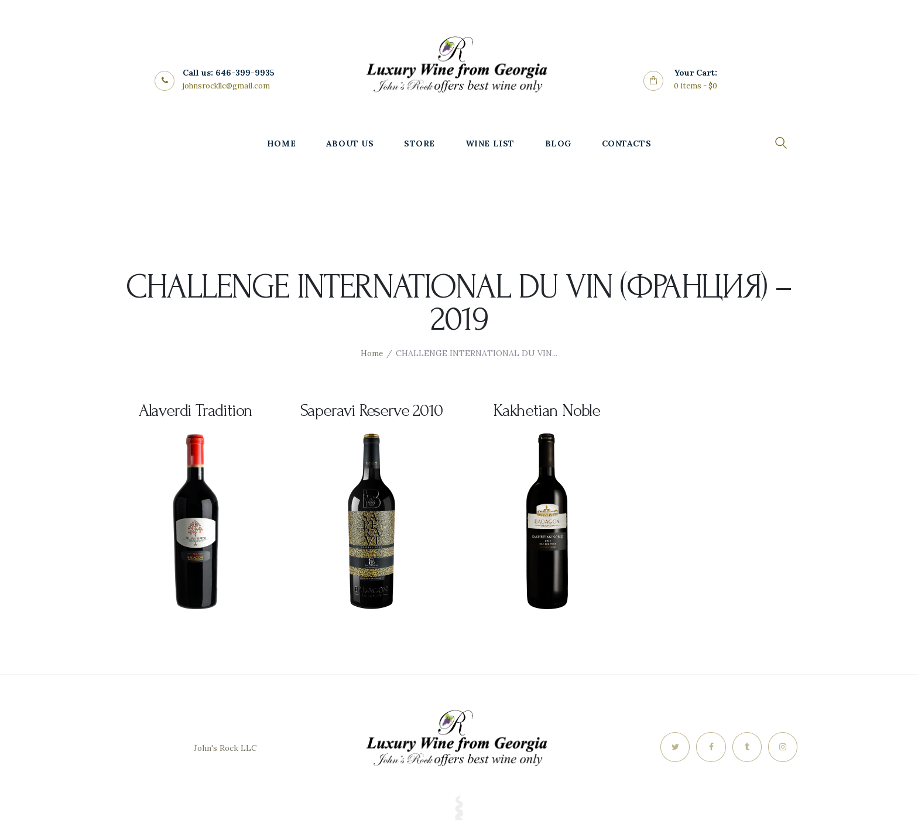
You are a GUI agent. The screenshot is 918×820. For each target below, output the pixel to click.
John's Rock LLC (225, 748)
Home (371, 353)
